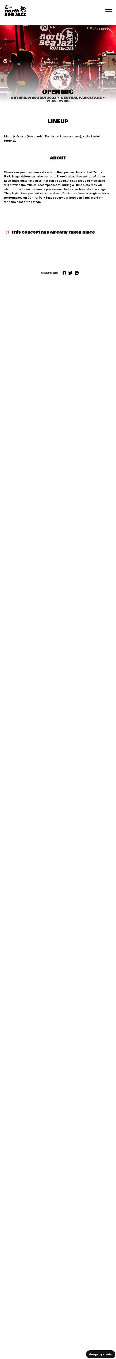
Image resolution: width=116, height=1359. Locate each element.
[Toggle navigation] (108, 10)
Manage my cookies (101, 1354)
